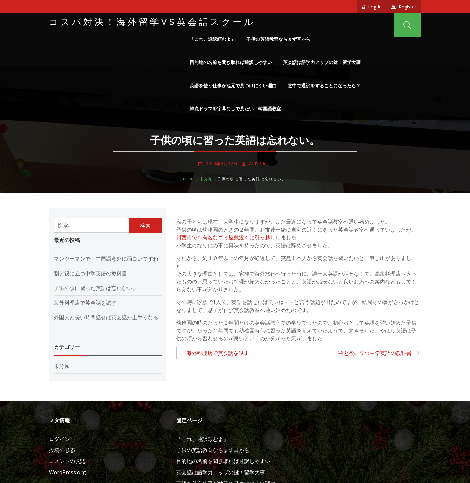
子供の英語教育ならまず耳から (278, 39)
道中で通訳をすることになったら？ (324, 85)
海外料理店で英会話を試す (217, 353)
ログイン (59, 439)
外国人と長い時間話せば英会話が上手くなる (106, 317)
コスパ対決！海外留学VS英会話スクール (152, 22)
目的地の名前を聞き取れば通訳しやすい (231, 62)
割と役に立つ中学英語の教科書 (375, 353)
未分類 (62, 366)
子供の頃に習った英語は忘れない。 (95, 288)
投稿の (62, 450)
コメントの (67, 461)
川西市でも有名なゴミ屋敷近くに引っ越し (225, 237)
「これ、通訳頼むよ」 (212, 39)
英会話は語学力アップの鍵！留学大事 (322, 62)
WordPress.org (67, 472)
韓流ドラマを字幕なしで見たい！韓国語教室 (235, 108)
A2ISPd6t (258, 163)
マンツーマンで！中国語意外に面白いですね (106, 258)
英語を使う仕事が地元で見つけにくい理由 (233, 85)
